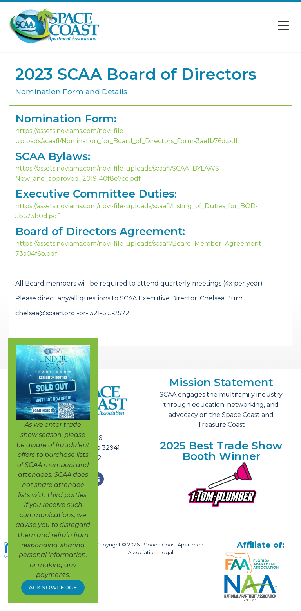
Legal (166, 552)
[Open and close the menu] (197, 25)
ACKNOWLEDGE (53, 587)
